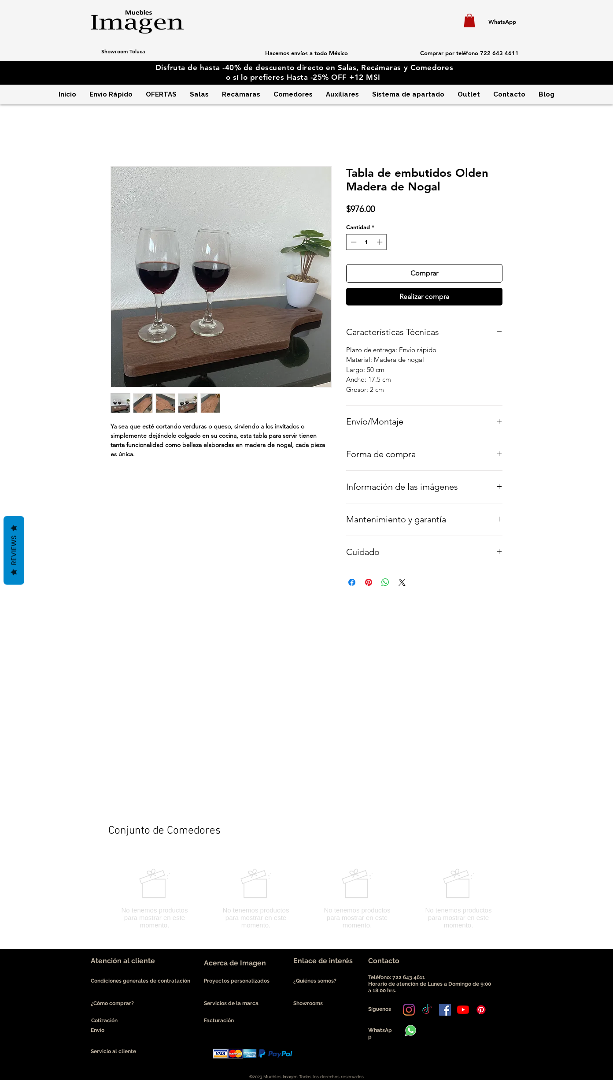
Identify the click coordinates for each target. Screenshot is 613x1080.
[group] (306, 898)
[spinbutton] (366, 242)
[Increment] (380, 242)
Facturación (219, 1020)
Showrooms (308, 1003)
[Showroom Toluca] (123, 51)
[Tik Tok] (427, 1010)
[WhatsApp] (502, 21)
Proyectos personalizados (237, 981)
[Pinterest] (481, 1010)
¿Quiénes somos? (315, 981)
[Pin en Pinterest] (368, 582)
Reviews (14, 550)
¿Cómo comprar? (112, 1003)
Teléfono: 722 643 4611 (398, 977)
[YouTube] (463, 1010)
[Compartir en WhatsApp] (385, 582)
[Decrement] (352, 242)
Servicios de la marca (231, 1003)
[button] (469, 20)
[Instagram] (409, 1010)
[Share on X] (402, 582)
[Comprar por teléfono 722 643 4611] (469, 53)
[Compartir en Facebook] (352, 582)
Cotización (104, 1020)
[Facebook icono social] (445, 1010)
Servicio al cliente (113, 1051)
